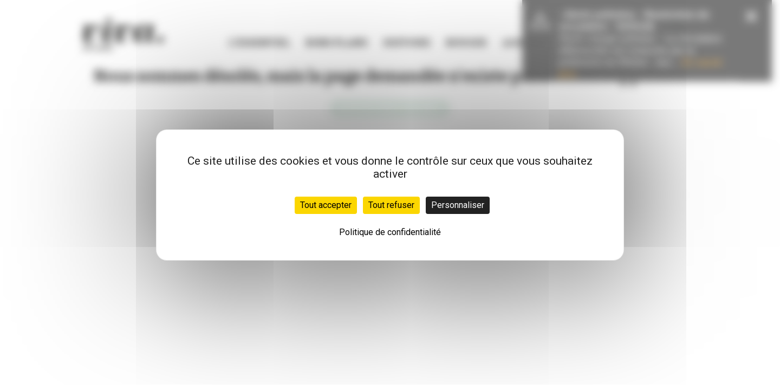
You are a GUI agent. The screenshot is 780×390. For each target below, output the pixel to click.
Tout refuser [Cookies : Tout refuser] (391, 205)
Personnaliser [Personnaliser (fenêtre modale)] (457, 205)
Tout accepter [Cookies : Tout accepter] (326, 205)
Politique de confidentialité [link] (390, 232)
